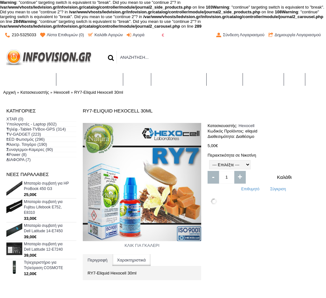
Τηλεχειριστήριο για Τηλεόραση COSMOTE (43, 265)
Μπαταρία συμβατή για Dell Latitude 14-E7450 (43, 228)
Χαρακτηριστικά (131, 260)
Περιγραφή (98, 260)
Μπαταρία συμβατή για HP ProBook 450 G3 (46, 186)
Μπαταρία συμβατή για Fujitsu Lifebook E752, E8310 (43, 207)
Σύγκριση (278, 189)
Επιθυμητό (250, 189)
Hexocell (246, 125)
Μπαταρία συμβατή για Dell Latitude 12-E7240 (43, 247)
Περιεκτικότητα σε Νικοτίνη (232, 155)
